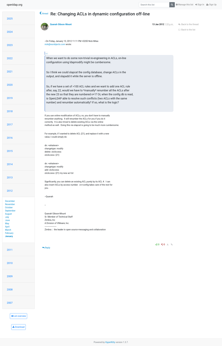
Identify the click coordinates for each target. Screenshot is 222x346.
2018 (10, 111)
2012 (10, 190)
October (9, 207)
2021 (10, 71)
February (9, 233)
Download (18, 327)
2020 (10, 84)
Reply (46, 247)
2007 (10, 302)
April (7, 226)
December (10, 201)
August (8, 214)
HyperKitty (110, 342)
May (7, 223)
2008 (10, 289)
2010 (10, 263)
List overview (18, 316)
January (9, 236)
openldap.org (14, 4)
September (10, 210)
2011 (10, 249)
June (7, 220)
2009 (10, 276)
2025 (10, 18)
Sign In (199, 4)
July (7, 217)
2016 (10, 137)
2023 (10, 45)
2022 (10, 58)
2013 (10, 177)
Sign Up (211, 4)
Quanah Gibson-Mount (61, 24)
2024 (10, 31)
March (8, 230)
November (10, 204)
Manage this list (184, 4)
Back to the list (186, 29)
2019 (10, 98)
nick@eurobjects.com (55, 44)
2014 (10, 164)
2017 (10, 124)
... (47, 53)
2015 (10, 151)
